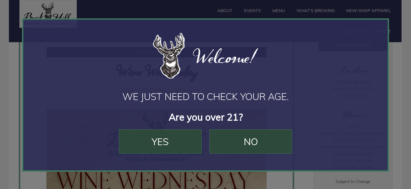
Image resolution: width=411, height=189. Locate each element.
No (251, 142)
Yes (160, 142)
